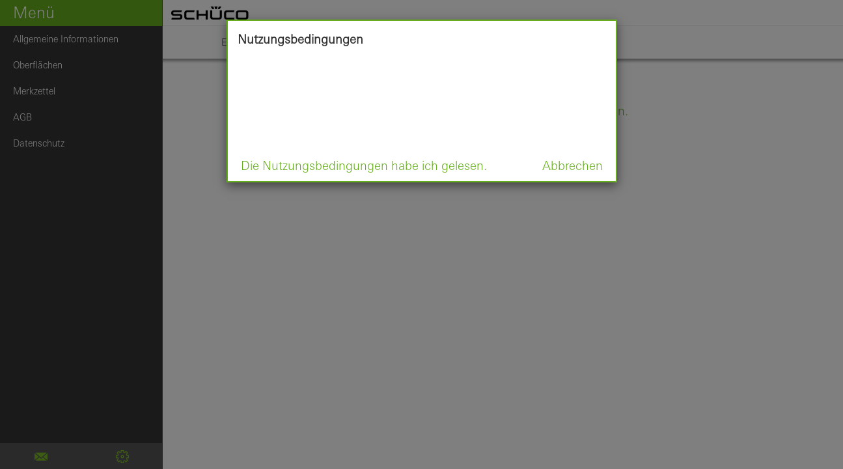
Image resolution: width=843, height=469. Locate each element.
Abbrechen (572, 165)
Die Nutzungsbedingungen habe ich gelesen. (364, 165)
